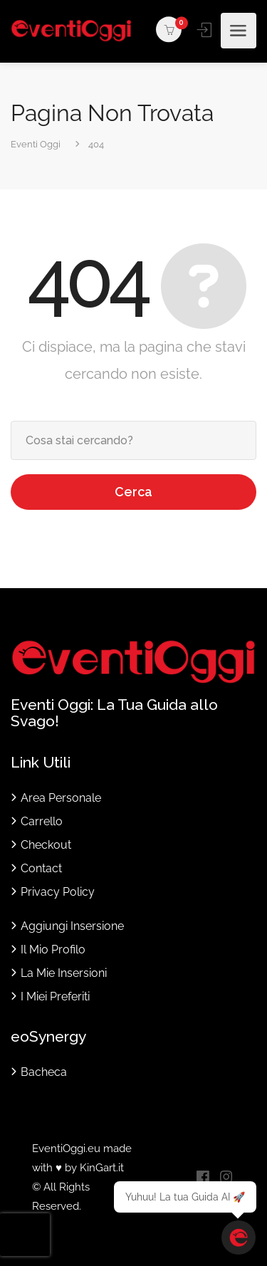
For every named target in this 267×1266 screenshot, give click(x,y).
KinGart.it (102, 1167)
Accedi (205, 30)
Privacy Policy (58, 892)
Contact (41, 868)
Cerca (133, 491)
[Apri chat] (238, 1237)
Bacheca (44, 1072)
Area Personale (61, 798)
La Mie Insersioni (64, 973)
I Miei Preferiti (55, 996)
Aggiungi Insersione (72, 926)
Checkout (46, 845)
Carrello (42, 821)
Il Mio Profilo (53, 949)
